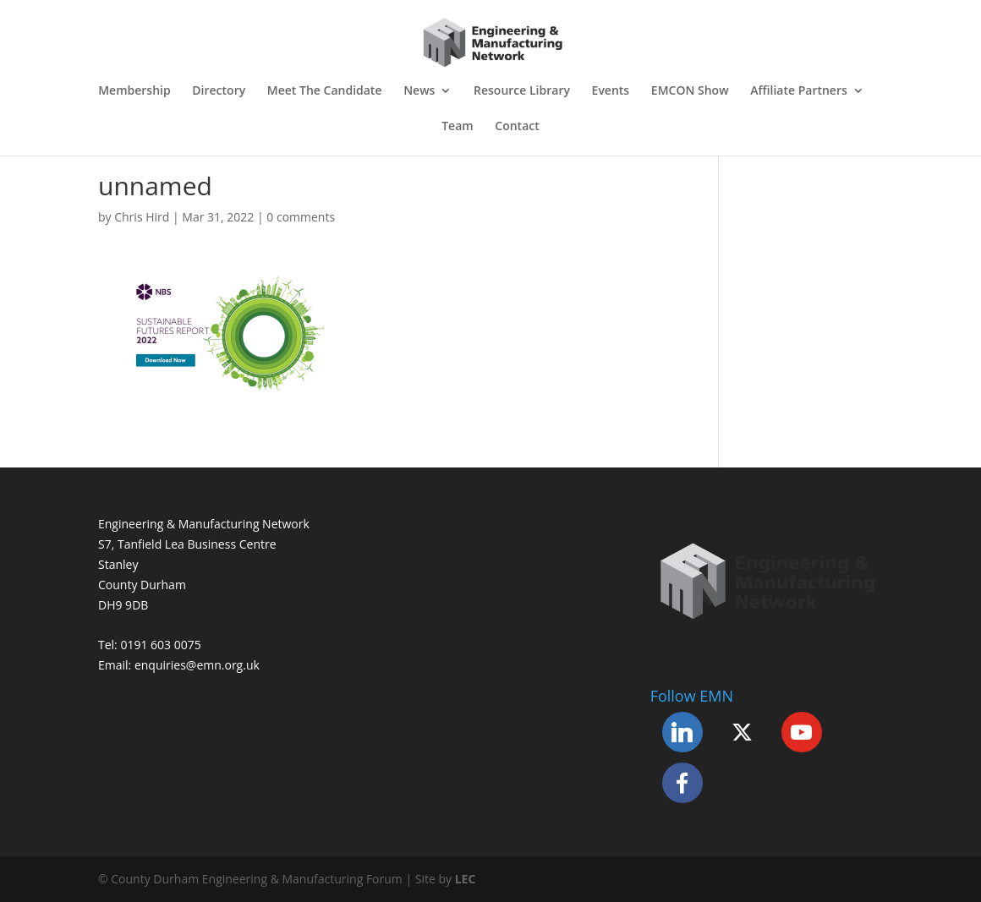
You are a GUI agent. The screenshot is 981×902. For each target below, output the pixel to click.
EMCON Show (690, 91)
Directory (218, 91)
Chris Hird (141, 217)
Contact (517, 127)
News (419, 91)
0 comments (300, 217)
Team (457, 127)
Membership (134, 91)
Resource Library (522, 91)
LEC (465, 879)
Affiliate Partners (798, 91)
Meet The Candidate (324, 91)
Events (611, 91)
